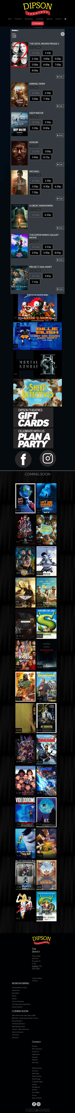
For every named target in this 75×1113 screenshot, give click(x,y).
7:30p (46, 98)
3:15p (48, 246)
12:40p (35, 214)
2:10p (35, 58)
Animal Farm (16, 990)
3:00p (46, 58)
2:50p (48, 122)
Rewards (34, 1046)
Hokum (14, 996)
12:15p (35, 275)
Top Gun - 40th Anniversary (20, 1029)
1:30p (48, 180)
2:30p (48, 92)
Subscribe (49, 19)
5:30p (35, 127)
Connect (57, 19)
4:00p (58, 58)
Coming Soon (39, 19)
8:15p (46, 157)
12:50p (35, 246)
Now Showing (29, 19)
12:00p (35, 92)
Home (9, 19)
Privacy (34, 1095)
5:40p (35, 157)
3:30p (35, 186)
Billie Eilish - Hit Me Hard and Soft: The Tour (25, 1018)
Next (63, 34)
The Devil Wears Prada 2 (19, 987)
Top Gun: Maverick (17, 1032)
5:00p (35, 64)
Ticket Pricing (36, 1079)
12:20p (35, 151)
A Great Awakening (18, 1001)
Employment (36, 1054)
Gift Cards (35, 1062)
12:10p (35, 52)
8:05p (58, 252)
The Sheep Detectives (18, 1023)
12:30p (35, 180)
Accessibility (35, 1092)
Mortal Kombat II (17, 1021)
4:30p (46, 186)
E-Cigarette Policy (37, 1082)
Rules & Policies (37, 1098)
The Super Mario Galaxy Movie (21, 1004)
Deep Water (15, 993)
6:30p (58, 186)
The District (18, 19)
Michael (14, 998)
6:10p (48, 214)
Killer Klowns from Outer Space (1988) (23, 1015)
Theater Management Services (36, 1087)
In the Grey (15, 1035)
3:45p (35, 252)
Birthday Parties (37, 1068)
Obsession (15, 1037)
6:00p (46, 64)
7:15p (35, 281)
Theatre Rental (36, 1076)
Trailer (60, 77)
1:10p (48, 52)
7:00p (58, 64)
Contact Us (35, 1051)
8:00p (35, 70)
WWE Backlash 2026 (18, 1026)
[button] (66, 19)
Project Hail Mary (17, 1007)
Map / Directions (37, 1049)
